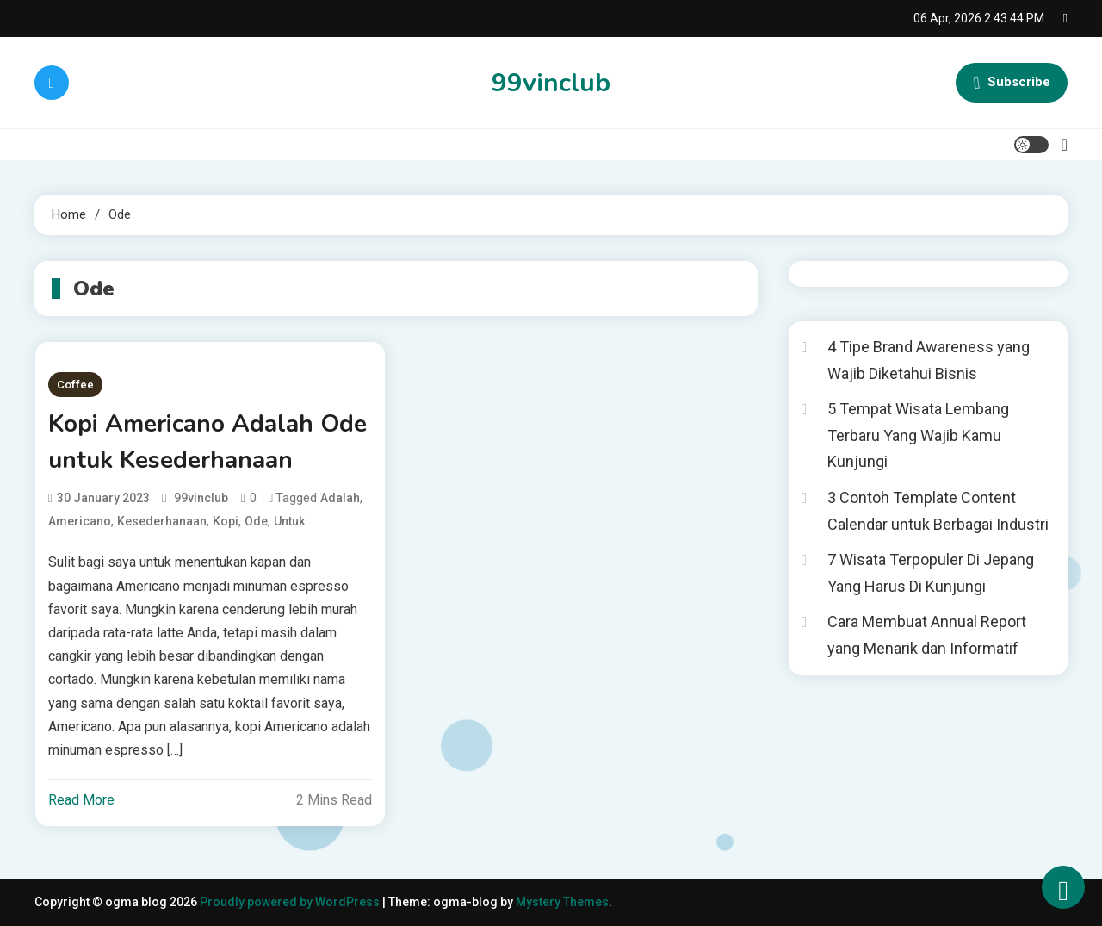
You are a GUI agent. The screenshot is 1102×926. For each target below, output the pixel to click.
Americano (79, 521)
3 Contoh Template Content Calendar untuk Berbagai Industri (938, 510)
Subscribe (1011, 82)
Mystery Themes (562, 902)
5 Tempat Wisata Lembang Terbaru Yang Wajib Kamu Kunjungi (918, 435)
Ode (256, 521)
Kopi (225, 521)
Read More (81, 800)
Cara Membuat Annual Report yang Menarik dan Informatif (926, 634)
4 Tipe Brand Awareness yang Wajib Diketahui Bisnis (928, 360)
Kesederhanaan (162, 521)
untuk (289, 521)
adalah (340, 498)
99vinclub (551, 83)
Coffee (75, 384)
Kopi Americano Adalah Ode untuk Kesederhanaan (207, 441)
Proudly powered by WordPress (291, 902)
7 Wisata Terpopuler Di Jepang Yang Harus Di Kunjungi (930, 572)
